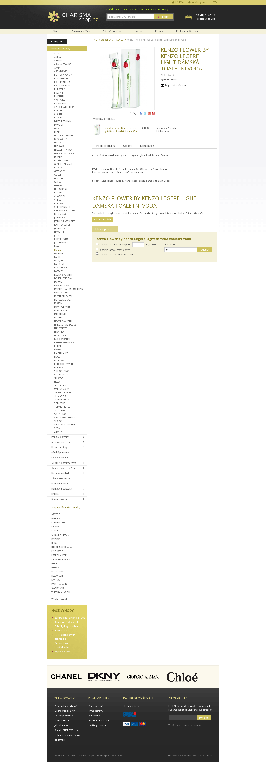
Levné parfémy (59, 457)
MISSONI (58, 303)
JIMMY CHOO (60, 231)
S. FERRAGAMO (61, 371)
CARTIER (58, 110)
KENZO (57, 249)
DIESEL (57, 128)
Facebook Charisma (99, 720)
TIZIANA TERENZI (62, 399)
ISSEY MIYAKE (60, 214)
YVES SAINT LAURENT (64, 424)
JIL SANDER (59, 228)
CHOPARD (59, 203)
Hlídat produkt (162, 131)
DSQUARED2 (60, 139)
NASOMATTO (61, 328)
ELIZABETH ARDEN (63, 149)
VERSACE (58, 421)
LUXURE (58, 281)
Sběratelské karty (60, 499)
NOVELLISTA (60, 335)
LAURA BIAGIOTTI (63, 274)
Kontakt (159, 31)
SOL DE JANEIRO (62, 385)
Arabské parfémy (60, 442)
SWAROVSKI (57, 588)
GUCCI (57, 174)
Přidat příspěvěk (103, 219)
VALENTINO (60, 413)
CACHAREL (59, 99)
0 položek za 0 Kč (205, 16)
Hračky (55, 493)
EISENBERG (59, 142)
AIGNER (58, 60)
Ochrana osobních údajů (67, 734)
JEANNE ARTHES (62, 217)
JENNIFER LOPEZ (62, 224)
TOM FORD (59, 403)
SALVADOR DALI (62, 374)
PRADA (57, 349)
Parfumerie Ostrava (187, 31)
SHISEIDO (59, 378)
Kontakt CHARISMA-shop (67, 730)
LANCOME (59, 264)
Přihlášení (180, 2)
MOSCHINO (60, 314)
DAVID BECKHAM (62, 121)
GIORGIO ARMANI (63, 164)
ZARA (57, 428)
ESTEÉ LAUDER (61, 160)
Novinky (138, 31)
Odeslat (204, 249)
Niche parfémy (59, 447)
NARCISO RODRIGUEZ (65, 324)
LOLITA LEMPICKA (63, 278)
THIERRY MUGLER (62, 392)
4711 (56, 53)
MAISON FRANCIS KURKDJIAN (68, 289)
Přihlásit (203, 717)
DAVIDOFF (59, 124)
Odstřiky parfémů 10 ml (64, 462)
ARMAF (57, 67)
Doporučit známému (176, 85)
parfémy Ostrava (97, 725)
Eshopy (172, 755)
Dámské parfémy (60, 48)
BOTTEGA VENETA (63, 74)
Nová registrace (200, 2)
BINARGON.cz (205, 755)
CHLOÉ (57, 199)
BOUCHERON (61, 78)
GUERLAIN (59, 178)
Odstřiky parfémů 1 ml (63, 468)
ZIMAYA (58, 431)
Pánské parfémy (60, 436)
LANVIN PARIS (61, 267)
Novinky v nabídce (61, 473)
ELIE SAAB (59, 146)
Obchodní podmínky (65, 710)
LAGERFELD (59, 256)
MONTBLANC (61, 310)
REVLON (58, 356)
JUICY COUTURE (62, 239)
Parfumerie (94, 715)
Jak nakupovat (62, 725)
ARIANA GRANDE (62, 64)
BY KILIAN (59, 96)
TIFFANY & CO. (61, 396)
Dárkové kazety (60, 483)
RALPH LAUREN (61, 353)
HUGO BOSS (60, 189)
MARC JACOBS (61, 292)
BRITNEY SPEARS (62, 82)
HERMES (58, 185)
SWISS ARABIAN (62, 388)
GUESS (57, 181)
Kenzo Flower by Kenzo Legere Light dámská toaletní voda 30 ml (120, 129)
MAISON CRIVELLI (62, 285)
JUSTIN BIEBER (61, 242)
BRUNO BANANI (62, 85)
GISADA (58, 167)
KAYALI (57, 246)
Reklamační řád (62, 720)
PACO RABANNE (62, 338)
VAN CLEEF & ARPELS (64, 417)
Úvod (56, 31)
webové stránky (186, 755)
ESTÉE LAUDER (59, 555)
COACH (58, 117)
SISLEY (57, 381)
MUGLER (58, 317)
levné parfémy (96, 710)
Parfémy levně (96, 706)
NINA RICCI (59, 331)
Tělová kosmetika (60, 478)
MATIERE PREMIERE (63, 296)
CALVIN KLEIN (61, 103)
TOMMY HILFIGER (62, 406)
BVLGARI (58, 92)
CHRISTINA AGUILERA (64, 210)
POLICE (57, 346)
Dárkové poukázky (61, 488)
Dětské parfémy (60, 452)
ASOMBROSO (61, 71)
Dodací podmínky (64, 715)
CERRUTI (58, 114)
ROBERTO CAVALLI (63, 363)
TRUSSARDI (59, 410)
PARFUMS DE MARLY (64, 342)
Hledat (165, 17)
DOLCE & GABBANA (64, 135)
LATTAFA (58, 271)
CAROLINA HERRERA (64, 107)
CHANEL (58, 192)
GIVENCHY (59, 171)
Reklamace (60, 739)
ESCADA (58, 156)
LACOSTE (58, 253)
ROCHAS (58, 367)
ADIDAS (58, 57)
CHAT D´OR (60, 196)
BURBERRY (59, 89)
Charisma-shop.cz (73, 18)
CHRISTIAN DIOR (62, 206)
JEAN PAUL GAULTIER (64, 221)
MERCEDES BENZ (62, 299)
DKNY (57, 131)
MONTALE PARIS (62, 306)
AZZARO (55, 514)
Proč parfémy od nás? (66, 706)
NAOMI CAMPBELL (63, 321)
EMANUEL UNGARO (64, 153)
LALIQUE (58, 260)
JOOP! (57, 235)
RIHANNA (59, 360)
